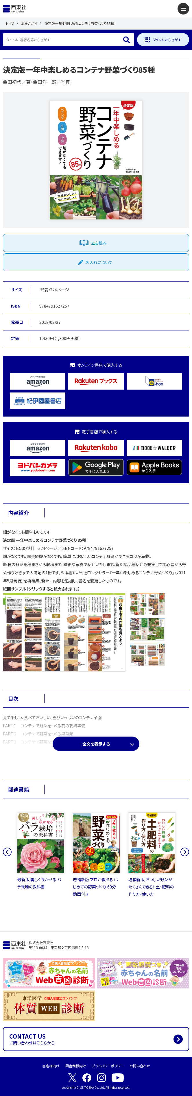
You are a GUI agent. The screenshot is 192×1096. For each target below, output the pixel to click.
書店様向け (51, 1065)
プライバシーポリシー (108, 1065)
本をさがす (29, 23)
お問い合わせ (140, 1065)
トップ (10, 23)
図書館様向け (75, 1065)
